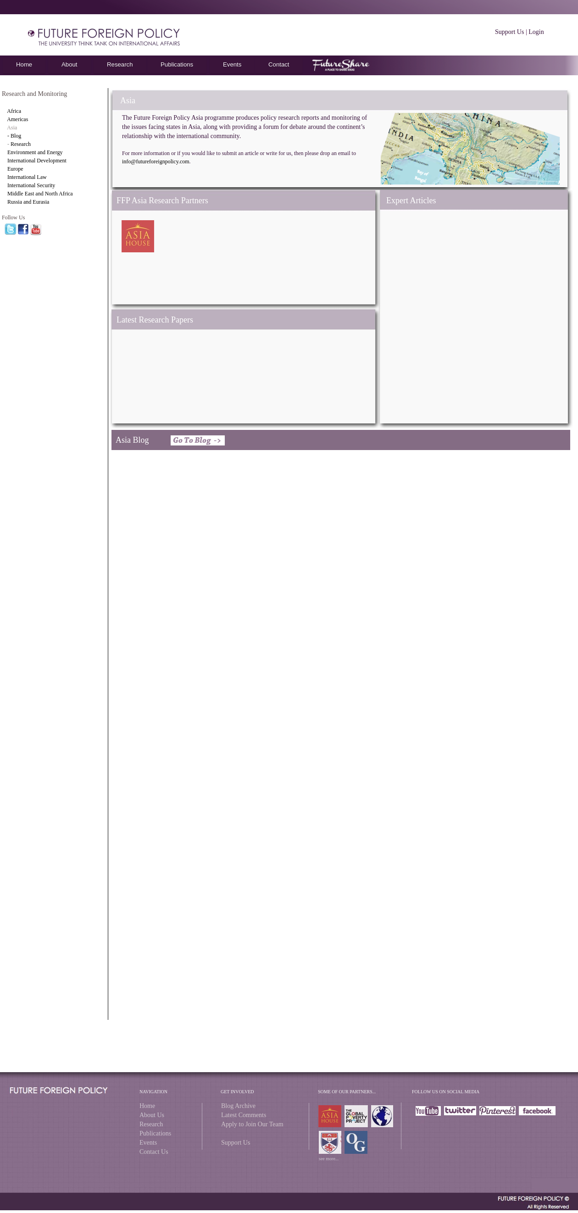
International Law (27, 177)
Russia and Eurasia (28, 202)
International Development (37, 160)
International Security (31, 185)
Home (147, 1105)
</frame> (340, 735)
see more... (329, 1158)
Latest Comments (243, 1115)
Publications (155, 1133)
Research (21, 144)
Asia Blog (132, 440)
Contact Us (153, 1151)
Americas (17, 119)
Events (148, 1142)
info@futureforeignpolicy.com (155, 161)
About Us (151, 1115)
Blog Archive (238, 1105)
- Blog (14, 136)
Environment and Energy (34, 152)
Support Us (509, 31)
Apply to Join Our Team (252, 1124)
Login (536, 31)
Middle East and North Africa (40, 193)
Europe (15, 169)
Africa (14, 111)
